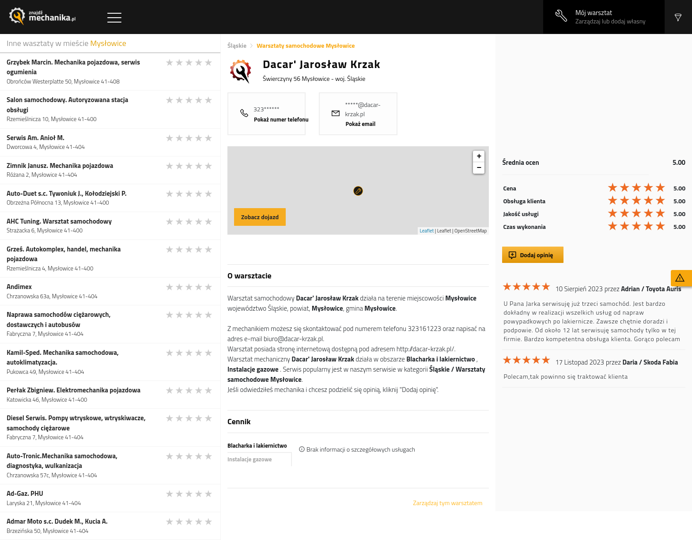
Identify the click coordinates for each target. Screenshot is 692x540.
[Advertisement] (593, 96)
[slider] (189, 62)
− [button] (479, 168)
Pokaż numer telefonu (281, 119)
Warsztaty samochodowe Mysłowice (306, 45)
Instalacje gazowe (249, 459)
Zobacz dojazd (260, 216)
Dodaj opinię (536, 254)
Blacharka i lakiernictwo (257, 445)
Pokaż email (360, 124)
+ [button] (479, 156)
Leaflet (427, 230)
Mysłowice (108, 43)
